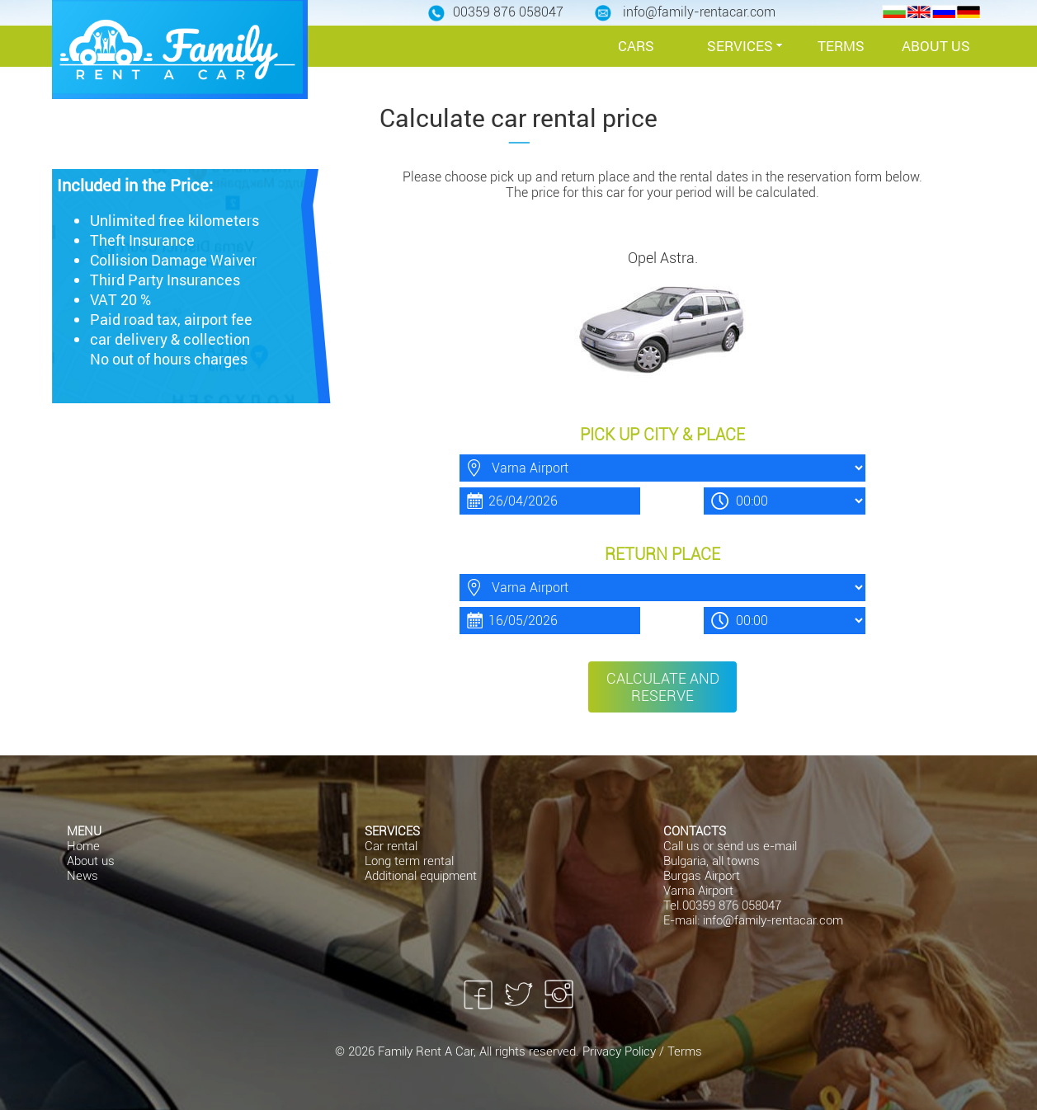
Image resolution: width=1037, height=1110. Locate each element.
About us (91, 861)
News (82, 875)
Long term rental (409, 861)
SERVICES (740, 45)
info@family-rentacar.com (773, 920)
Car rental (391, 846)
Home (83, 846)
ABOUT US (936, 45)
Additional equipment (421, 875)
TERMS (841, 45)
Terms (684, 1051)
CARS (636, 45)
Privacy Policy (620, 1051)
